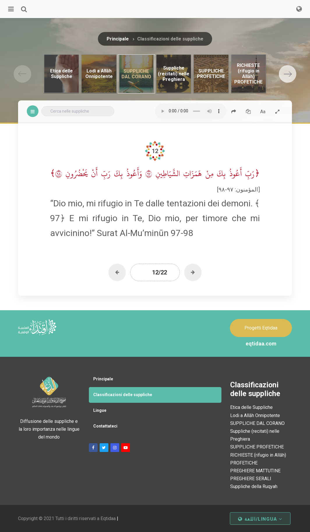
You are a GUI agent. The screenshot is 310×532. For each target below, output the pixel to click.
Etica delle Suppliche (251, 407)
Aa (262, 111)
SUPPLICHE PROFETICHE (257, 447)
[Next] (287, 74)
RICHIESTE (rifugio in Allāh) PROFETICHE (258, 459)
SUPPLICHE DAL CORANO (257, 423)
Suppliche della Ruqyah (253, 486)
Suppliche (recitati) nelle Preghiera (254, 435)
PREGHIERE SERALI (250, 478)
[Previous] (22, 74)
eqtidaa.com (261, 344)
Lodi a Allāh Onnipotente (255, 415)
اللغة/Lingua (260, 519)
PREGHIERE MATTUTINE (255, 471)
